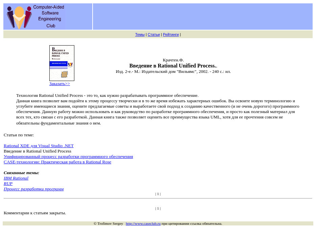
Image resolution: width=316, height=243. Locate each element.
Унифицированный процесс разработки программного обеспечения (68, 156)
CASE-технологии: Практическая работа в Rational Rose (57, 161)
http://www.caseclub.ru (143, 223)
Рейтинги (171, 34)
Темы (140, 34)
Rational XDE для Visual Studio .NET (39, 145)
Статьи (154, 34)
